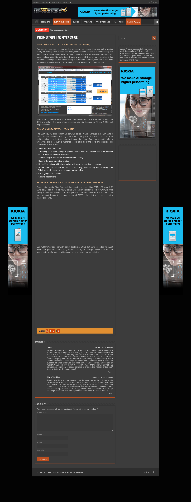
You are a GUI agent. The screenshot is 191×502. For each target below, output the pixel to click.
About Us (66, 2)
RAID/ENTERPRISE (103, 22)
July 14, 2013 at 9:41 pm (104, 347)
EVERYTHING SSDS (61, 22)
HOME (36, 21)
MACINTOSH (119, 22)
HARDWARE (87, 22)
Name (40, 434)
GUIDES (76, 22)
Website (40, 450)
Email (40, 442)
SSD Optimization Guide (59, 30)
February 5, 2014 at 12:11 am (102, 377)
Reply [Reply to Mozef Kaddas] (109, 393)
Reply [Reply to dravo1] (109, 372)
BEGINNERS (45, 22)
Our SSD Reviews (133, 22)
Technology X (56, 2)
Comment (42, 412)
